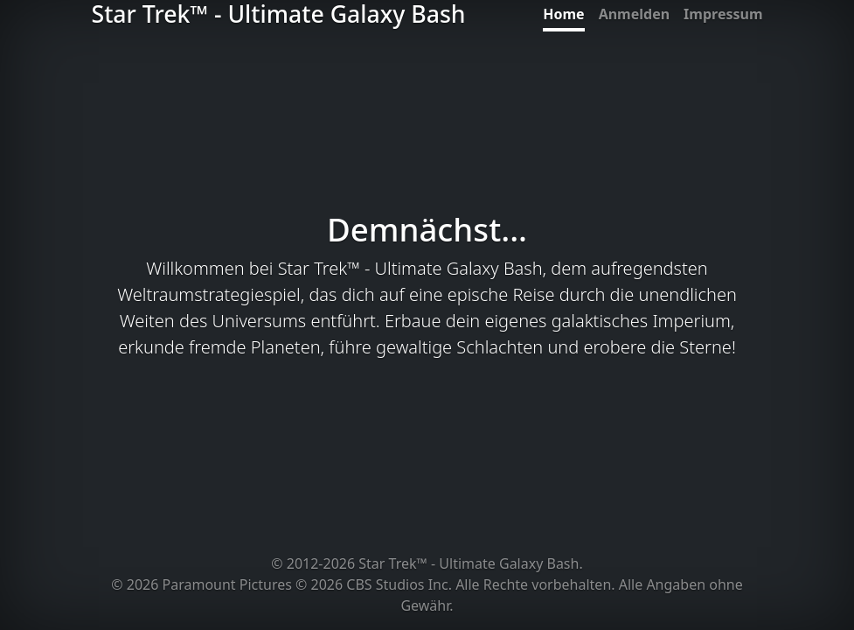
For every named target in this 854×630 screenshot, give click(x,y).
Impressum (723, 14)
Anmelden (634, 14)
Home (563, 14)
